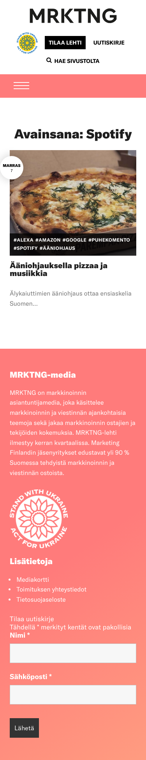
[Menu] (21, 86)
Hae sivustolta (72, 61)
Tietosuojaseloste (41, 600)
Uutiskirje (109, 42)
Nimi (20, 635)
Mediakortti (32, 580)
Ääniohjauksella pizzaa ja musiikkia (58, 269)
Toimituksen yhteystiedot (51, 589)
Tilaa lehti (65, 42)
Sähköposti (31, 676)
